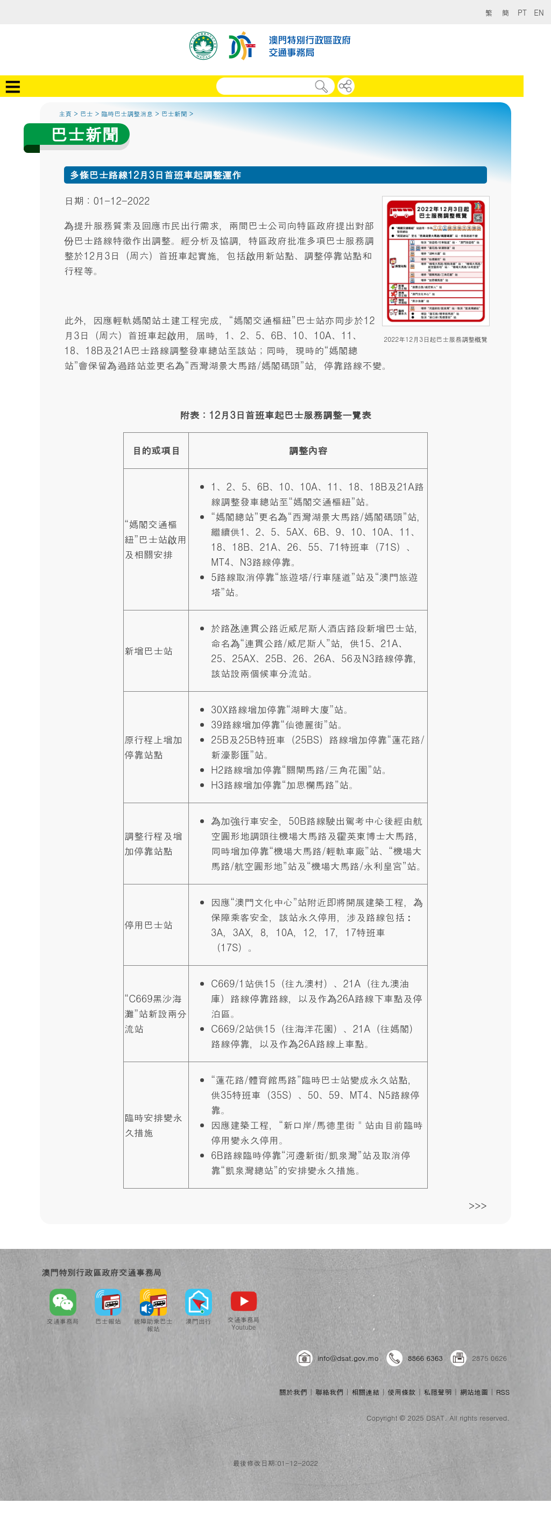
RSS (503, 1392)
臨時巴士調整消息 (127, 113)
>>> (478, 1205)
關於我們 (293, 1392)
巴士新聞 (174, 113)
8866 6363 (425, 1358)
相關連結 (365, 1392)
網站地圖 (474, 1392)
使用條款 (401, 1392)
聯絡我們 (329, 1392)
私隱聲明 (438, 1392)
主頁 (65, 113)
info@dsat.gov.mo (348, 1358)
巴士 (86, 113)
